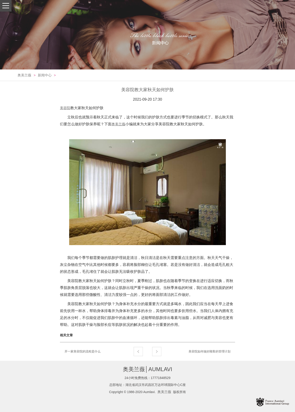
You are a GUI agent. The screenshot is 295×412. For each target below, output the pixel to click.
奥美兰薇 (24, 75)
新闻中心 (45, 75)
